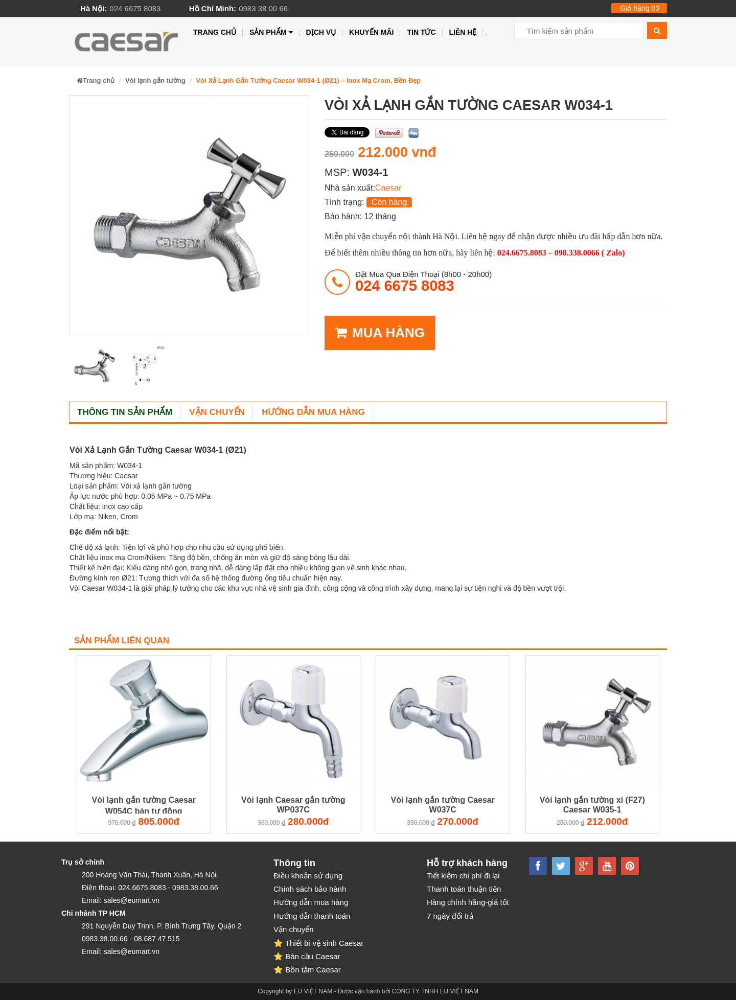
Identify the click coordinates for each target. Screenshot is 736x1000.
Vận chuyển (217, 412)
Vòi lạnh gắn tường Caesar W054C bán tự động (144, 805)
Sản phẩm (271, 32)
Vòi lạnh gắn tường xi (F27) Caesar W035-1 (592, 805)
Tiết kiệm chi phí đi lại (463, 875)
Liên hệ (463, 32)
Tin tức (421, 32)
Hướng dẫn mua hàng (313, 412)
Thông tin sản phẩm (124, 412)
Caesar (388, 187)
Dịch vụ (321, 32)
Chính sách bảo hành (309, 889)
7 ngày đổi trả (450, 916)
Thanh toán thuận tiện (464, 889)
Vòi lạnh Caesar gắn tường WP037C (293, 805)
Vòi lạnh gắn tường (155, 80)
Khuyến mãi (371, 32)
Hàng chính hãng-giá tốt (468, 902)
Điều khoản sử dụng (307, 875)
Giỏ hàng (639, 8)
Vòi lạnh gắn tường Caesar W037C (443, 805)
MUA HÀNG (380, 332)
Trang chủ (214, 32)
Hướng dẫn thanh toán (311, 916)
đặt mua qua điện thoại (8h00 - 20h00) (423, 281)
